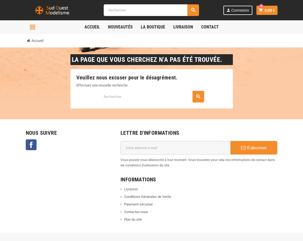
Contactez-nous (136, 212)
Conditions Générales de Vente (147, 197)
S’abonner (254, 147)
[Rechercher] (151, 10)
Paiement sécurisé (138, 204)
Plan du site (133, 219)
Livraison (131, 189)
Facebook (31, 144)
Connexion (237, 10)
